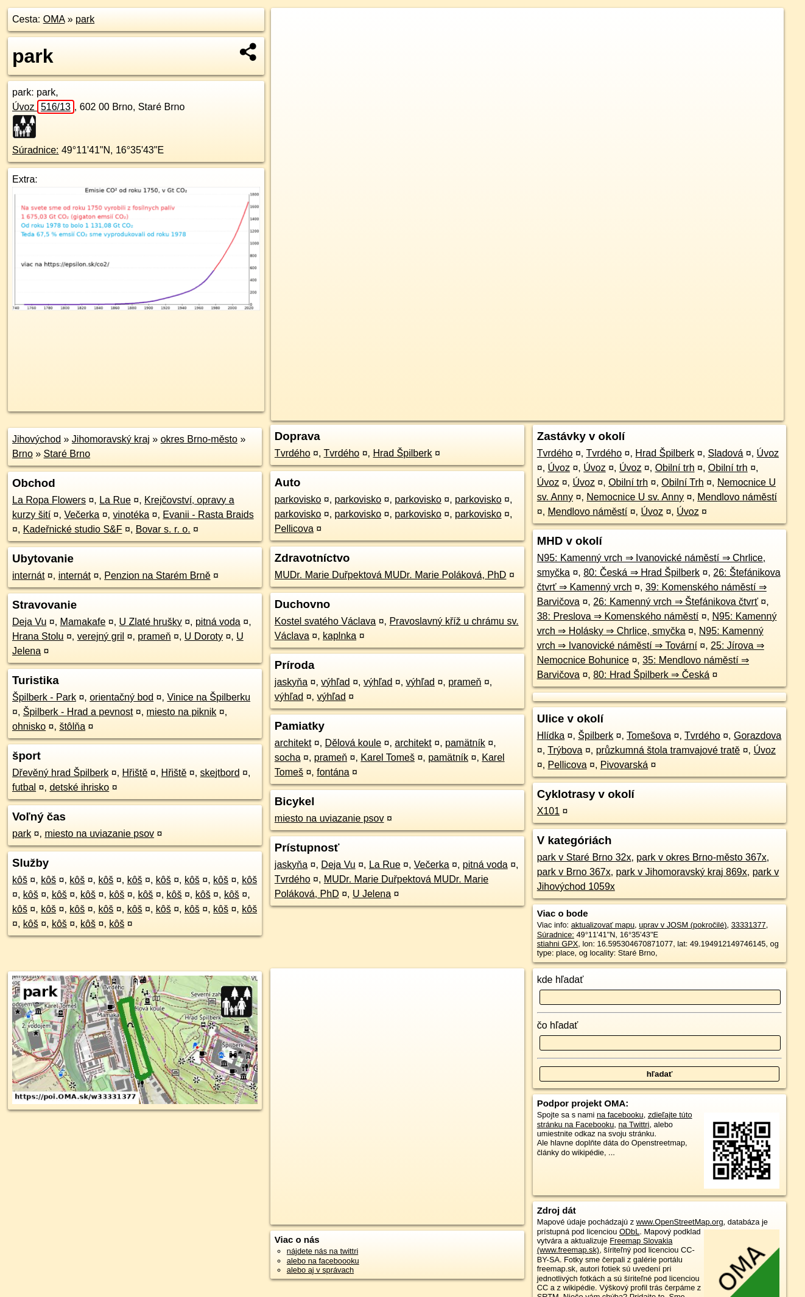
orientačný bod (121, 697)
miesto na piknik (182, 712)
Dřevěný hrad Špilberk (60, 772)
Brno (22, 454)
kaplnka (339, 636)
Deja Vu (29, 622)
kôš (19, 880)
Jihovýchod (36, 439)
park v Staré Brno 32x (584, 857)
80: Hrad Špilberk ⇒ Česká (651, 674)
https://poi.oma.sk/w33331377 (731, 411)
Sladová (725, 453)
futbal (24, 787)
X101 (548, 811)
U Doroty (204, 636)
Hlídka (550, 735)
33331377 (748, 924)
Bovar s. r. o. (163, 529)
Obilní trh (675, 468)
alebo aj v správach (320, 1269)
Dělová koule (353, 743)
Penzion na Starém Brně (157, 575)
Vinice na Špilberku (208, 697)
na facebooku (620, 1114)
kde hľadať (560, 979)
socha (288, 757)
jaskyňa (291, 682)
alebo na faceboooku (323, 1260)
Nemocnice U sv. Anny (635, 497)
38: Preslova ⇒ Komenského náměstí (618, 616)
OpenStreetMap (580, 411)
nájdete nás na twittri (322, 1251)
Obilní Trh (682, 482)
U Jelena (372, 894)
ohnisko (29, 726)
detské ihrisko (79, 787)
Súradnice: (35, 150)
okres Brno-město (199, 439)
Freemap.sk (643, 411)
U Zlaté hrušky (150, 622)
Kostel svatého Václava (325, 621)
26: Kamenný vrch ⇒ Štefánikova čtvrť (675, 601)
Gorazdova (757, 735)
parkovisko (298, 499)
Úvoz (43, 107)
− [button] (292, 47)
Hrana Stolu (38, 636)
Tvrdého (293, 453)
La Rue (115, 500)
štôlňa (72, 726)
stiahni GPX (557, 943)
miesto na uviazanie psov (99, 833)
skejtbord (220, 772)
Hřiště (135, 772)
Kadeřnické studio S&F (72, 529)
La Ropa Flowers (49, 500)
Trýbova (564, 750)
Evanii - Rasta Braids (208, 514)
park (85, 19)
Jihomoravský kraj (111, 439)
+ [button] (292, 28)
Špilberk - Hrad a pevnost (78, 712)
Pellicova (294, 528)
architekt (293, 743)
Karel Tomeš (387, 757)
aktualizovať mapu (603, 924)
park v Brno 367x (574, 872)
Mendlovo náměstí (737, 497)
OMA (54, 19)
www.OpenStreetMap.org (679, 1221)
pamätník (465, 743)
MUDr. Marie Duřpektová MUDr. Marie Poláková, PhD (391, 575)
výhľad (335, 682)
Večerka (81, 514)
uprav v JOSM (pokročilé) (682, 924)
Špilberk (595, 735)
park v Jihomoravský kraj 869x (681, 872)
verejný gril (100, 636)
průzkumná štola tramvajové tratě (668, 750)
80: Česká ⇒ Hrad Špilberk (641, 572)
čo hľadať (557, 1025)
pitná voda (218, 622)
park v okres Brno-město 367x (701, 857)
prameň (154, 636)
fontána (333, 772)
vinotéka (131, 514)
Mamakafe (83, 622)
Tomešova (649, 735)
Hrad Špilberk (402, 453)
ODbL (629, 1231)
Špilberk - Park (44, 697)
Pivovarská (624, 765)
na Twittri (633, 1124)
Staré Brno (67, 454)
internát (28, 575)
